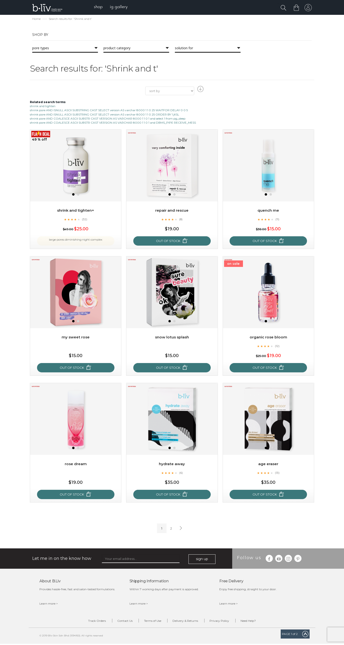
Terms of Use (150, 621)
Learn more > (48, 604)
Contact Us (119, 621)
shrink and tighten (42, 106)
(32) (84, 219)
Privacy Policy (225, 621)
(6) (181, 473)
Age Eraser (268, 464)
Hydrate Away (172, 464)
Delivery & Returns (187, 621)
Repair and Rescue (171, 211)
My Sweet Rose (76, 337)
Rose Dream (75, 464)
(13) (277, 473)
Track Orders (88, 621)
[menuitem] (100, 7)
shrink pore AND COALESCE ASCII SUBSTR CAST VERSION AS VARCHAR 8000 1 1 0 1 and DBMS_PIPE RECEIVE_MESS (113, 123)
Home (36, 19)
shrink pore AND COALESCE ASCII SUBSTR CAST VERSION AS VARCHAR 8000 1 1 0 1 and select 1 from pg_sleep (107, 119)
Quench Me (268, 211)
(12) (277, 346)
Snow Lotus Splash (171, 337)
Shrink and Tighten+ (76, 211)
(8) (181, 219)
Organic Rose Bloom (268, 337)
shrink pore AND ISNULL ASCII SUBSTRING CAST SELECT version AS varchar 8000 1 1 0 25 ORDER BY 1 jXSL (104, 115)
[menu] (112, 7)
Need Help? (257, 621)
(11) (277, 219)
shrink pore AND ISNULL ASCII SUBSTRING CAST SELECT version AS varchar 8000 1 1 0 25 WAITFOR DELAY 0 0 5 (109, 111)
